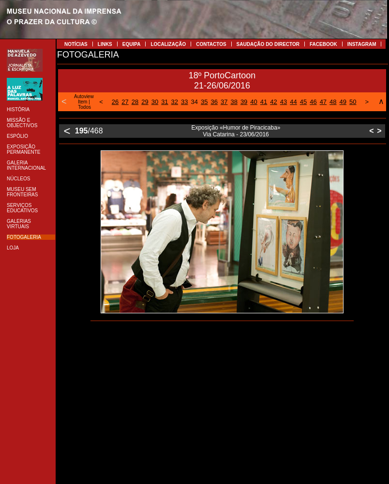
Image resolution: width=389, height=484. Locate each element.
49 (343, 101)
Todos (84, 107)
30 (154, 101)
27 (124, 101)
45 (303, 101)
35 (204, 101)
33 (184, 101)
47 (323, 101)
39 (243, 101)
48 (332, 101)
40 (253, 101)
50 (352, 101)
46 (313, 101)
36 (213, 101)
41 (263, 101)
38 (233, 101)
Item (82, 101)
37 (224, 101)
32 (174, 101)
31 (164, 101)
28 (135, 101)
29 (144, 101)
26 (115, 101)
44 (293, 101)
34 (194, 101)
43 (283, 101)
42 (273, 101)
